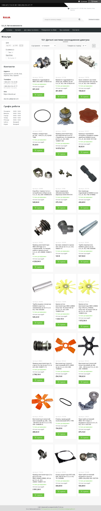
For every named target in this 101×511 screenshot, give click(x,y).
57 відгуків (84, 1)
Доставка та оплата (31, 30)
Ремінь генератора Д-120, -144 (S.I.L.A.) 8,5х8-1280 (42, 135)
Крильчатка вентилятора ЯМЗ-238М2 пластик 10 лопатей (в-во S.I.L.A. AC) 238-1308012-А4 (65, 307)
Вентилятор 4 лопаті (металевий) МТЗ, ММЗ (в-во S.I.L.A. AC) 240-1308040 (65, 366)
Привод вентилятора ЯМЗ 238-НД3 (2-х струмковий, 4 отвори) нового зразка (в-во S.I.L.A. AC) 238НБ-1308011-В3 (42, 249)
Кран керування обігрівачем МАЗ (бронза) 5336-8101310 (64, 193)
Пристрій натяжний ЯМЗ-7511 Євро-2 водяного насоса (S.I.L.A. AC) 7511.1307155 (88, 421)
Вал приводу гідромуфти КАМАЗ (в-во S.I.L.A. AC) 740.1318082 (88, 193)
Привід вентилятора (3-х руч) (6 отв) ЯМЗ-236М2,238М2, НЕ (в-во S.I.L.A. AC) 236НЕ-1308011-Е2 (42, 478)
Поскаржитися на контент (49, 509)
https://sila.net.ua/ (10, 94)
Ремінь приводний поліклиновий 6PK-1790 (65, 420)
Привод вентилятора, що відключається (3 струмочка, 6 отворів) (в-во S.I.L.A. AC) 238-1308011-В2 (65, 137)
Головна (9, 30)
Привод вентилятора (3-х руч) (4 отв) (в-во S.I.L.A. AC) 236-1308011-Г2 (42, 365)
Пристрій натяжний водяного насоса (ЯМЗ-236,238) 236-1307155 (88, 476)
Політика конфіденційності (67, 509)
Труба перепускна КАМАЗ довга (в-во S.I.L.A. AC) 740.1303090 (87, 246)
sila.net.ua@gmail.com (11, 99)
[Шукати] (79, 19)
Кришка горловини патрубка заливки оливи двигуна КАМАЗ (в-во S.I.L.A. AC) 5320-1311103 (88, 136)
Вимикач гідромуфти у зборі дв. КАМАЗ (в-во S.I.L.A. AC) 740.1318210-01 (65, 81)
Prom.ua (60, 507)
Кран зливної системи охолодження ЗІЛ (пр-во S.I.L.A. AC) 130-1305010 (88, 81)
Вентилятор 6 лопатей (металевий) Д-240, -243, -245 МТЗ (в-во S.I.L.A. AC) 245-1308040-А (42, 421)
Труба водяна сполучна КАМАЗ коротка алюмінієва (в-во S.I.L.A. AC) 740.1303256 (42, 306)
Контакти (75, 30)
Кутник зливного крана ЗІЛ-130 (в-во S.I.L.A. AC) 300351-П (65, 246)
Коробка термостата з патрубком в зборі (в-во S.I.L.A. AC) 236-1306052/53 (42, 193)
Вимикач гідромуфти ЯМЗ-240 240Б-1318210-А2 (42, 81)
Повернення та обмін (48, 30)
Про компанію (64, 30)
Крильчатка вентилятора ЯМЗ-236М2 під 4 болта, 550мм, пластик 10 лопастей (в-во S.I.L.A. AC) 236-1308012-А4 (88, 308)
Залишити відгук (94, 19)
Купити (39, 95)
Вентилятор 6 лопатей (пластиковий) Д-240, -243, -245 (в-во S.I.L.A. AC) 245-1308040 (88, 366)
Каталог (18, 30)
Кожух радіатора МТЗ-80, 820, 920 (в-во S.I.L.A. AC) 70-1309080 (65, 476)
